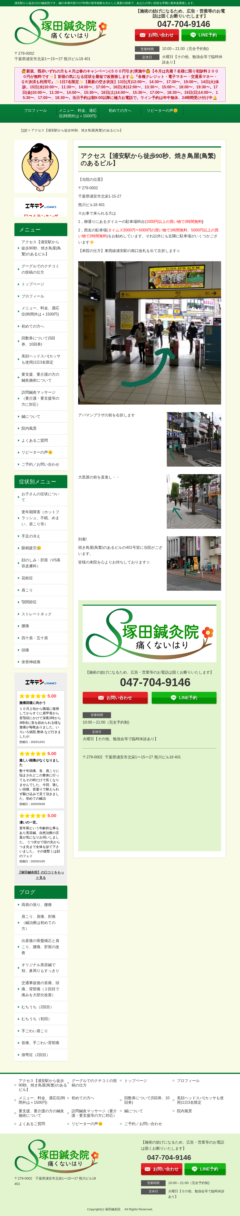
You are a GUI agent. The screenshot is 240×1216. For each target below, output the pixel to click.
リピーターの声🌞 (162, 110)
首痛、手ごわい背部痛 (40, 1043)
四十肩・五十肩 (34, 638)
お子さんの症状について (40, 497)
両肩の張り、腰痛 (36, 905)
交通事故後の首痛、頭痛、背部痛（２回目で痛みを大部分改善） (40, 989)
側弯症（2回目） (35, 1055)
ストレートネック (36, 614)
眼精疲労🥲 (31, 548)
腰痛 (25, 626)
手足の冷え (30, 536)
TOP (24, 130)
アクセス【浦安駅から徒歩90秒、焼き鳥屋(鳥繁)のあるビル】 (41, 248)
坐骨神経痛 (30, 662)
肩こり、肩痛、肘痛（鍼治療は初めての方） (38, 922)
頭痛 (25, 650)
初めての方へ (120, 110)
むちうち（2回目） (37, 1007)
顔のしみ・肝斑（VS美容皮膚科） (40, 563)
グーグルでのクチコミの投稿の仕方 (40, 269)
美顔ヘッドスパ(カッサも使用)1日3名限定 (40, 359)
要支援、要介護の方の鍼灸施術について (40, 377)
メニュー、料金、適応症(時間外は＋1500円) (78, 113)
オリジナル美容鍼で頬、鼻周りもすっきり (40, 968)
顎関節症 (29, 602)
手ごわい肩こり (34, 1031)
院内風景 (29, 428)
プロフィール (35, 110)
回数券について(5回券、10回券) (38, 341)
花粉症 (27, 578)
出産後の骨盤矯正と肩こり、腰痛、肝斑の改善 (40, 947)
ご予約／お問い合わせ (40, 464)
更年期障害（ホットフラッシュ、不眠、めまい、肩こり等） (40, 518)
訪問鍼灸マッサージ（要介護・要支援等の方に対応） (40, 398)
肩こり (27, 590)
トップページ (32, 284)
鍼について (30, 416)
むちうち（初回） (36, 1019)
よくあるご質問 (34, 440)
